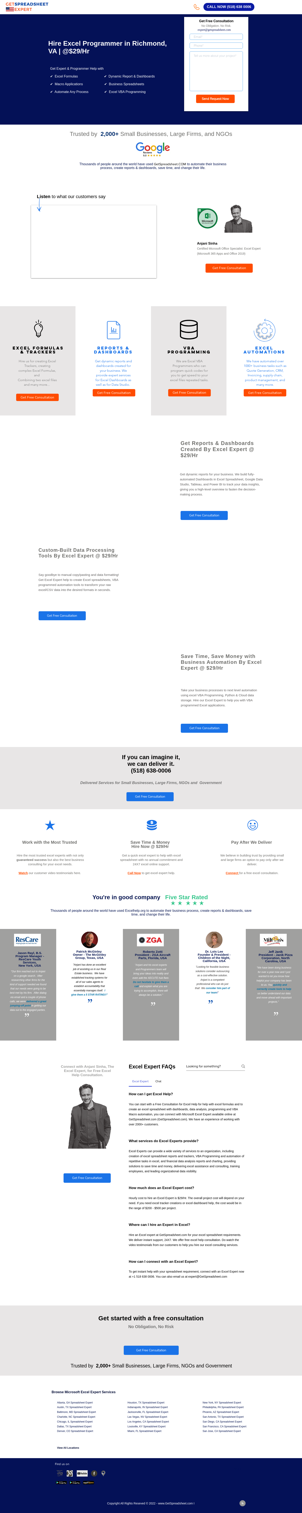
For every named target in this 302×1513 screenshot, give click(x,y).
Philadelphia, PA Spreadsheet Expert (223, 1407)
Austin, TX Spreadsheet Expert (74, 1407)
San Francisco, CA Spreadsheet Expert (224, 1426)
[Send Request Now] (215, 99)
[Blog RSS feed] (243, 1503)
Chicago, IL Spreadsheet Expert (75, 1421)
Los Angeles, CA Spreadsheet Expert (148, 1421)
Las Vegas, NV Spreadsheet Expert (147, 1416)
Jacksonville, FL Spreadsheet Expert (148, 1412)
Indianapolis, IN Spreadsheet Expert (148, 1407)
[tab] (140, 1081)
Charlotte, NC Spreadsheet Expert (76, 1416)
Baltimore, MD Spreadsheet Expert (76, 1412)
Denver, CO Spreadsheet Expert (75, 1431)
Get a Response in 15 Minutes (216, 106)
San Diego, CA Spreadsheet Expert (222, 1421)
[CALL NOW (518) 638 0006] (228, 7)
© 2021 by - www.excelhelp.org (90, 495)
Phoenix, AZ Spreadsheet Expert (221, 1412)
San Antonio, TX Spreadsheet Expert (223, 1416)
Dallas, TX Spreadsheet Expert (74, 1426)
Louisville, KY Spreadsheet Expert (146, 1426)
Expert (89, 1402)
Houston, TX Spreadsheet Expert (146, 1402)
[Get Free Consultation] (229, 268)
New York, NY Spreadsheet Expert (222, 1402)
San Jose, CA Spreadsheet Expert (222, 1431)
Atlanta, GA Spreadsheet (71, 1402)
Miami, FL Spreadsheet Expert (144, 1431)
